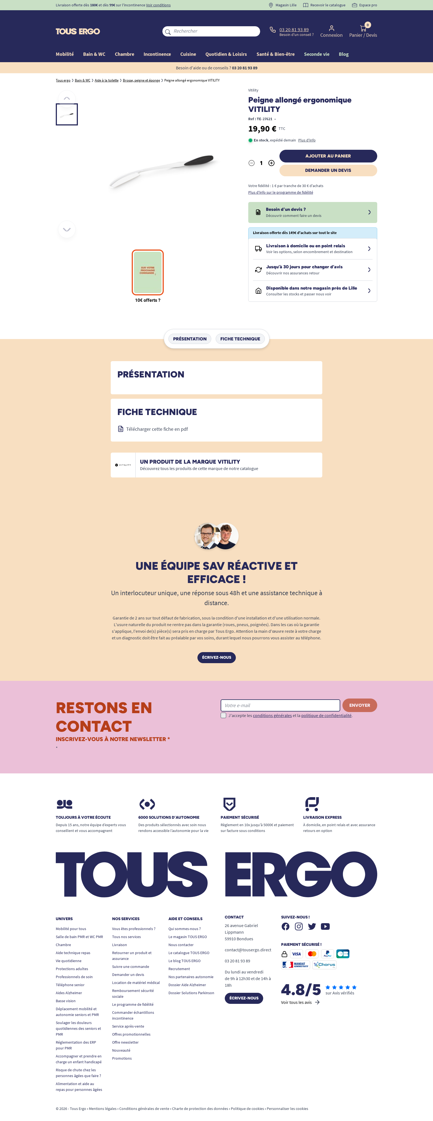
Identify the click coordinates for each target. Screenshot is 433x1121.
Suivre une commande (130, 953)
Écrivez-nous (216, 644)
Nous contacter (181, 932)
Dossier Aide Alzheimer (187, 972)
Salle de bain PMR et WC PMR (79, 924)
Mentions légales (103, 1095)
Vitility (253, 77)
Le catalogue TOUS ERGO (188, 940)
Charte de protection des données (200, 1095)
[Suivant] (67, 216)
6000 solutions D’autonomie (168, 805)
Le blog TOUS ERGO (184, 948)
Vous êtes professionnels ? (133, 915)
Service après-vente (128, 1013)
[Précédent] (67, 86)
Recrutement (179, 956)
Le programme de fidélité (133, 991)
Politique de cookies (247, 1095)
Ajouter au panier (328, 143)
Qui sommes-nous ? (184, 915)
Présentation (190, 326)
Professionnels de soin (74, 964)
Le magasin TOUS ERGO (187, 924)
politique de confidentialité (326, 702)
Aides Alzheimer (69, 980)
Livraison (119, 932)
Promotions (122, 1045)
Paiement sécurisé (240, 805)
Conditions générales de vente (144, 1095)
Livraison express (322, 805)
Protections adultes (72, 956)
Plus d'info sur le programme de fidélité (280, 179)
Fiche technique (240, 326)
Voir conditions (158, 4)
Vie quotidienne (68, 948)
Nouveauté (121, 1037)
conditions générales (272, 702)
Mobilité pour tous (71, 915)
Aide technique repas (73, 940)
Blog (344, 41)
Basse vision (66, 988)
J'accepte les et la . (290, 702)
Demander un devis (328, 157)
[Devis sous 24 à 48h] (369, 199)
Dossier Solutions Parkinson (191, 980)
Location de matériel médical (136, 969)
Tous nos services (126, 924)
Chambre (63, 932)
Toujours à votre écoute (83, 805)
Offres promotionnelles (131, 1021)
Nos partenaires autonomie (190, 964)
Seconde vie (316, 41)
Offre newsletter (125, 1029)
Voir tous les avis (301, 989)
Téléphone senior (70, 972)
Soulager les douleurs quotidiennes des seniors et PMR (78, 1015)
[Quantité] (261, 150)
